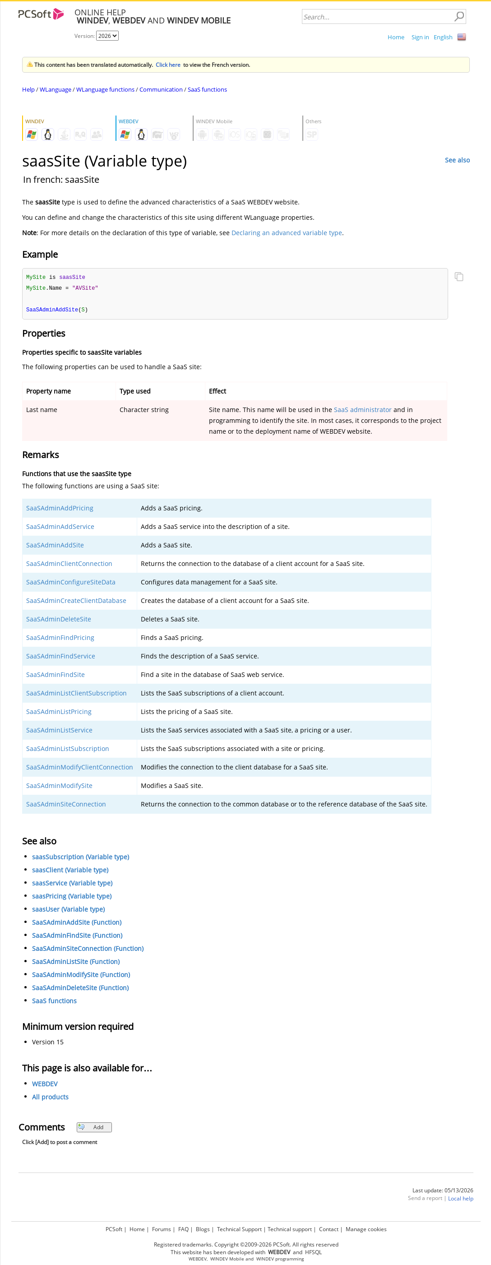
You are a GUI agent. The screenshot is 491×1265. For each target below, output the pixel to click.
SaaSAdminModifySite (59, 787)
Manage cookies (366, 1229)
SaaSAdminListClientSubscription (76, 694)
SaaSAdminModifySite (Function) (81, 976)
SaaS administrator (363, 411)
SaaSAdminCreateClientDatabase (76, 602)
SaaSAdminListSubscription (67, 750)
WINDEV (265, 1259)
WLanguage (55, 89)
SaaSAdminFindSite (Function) (77, 936)
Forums (161, 1229)
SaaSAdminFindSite (55, 676)
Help (28, 89)
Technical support (290, 1229)
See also (457, 160)
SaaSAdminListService (59, 731)
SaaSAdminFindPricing (60, 639)
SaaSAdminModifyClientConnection (79, 768)
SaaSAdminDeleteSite (58, 620)
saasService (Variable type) (72, 884)
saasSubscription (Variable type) (80, 858)
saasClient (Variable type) (70, 871)
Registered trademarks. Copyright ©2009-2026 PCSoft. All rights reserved (246, 1244)
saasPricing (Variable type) (71, 897)
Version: (85, 36)
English (443, 37)
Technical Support (239, 1229)
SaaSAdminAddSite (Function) (76, 923)
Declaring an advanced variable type (287, 232)
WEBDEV (44, 1085)
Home (396, 37)
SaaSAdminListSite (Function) (76, 963)
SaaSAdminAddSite (55, 546)
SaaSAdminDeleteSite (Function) (80, 989)
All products (50, 1098)
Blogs (203, 1229)
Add (90, 1128)
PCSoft (114, 1229)
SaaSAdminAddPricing (59, 509)
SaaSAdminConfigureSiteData (71, 583)
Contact (328, 1229)
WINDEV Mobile (227, 1259)
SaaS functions (207, 89)
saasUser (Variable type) (68, 910)
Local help (460, 1200)
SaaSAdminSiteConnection (66, 805)
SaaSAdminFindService (60, 657)
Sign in (420, 37)
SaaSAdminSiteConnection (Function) (88, 949)
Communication (161, 89)
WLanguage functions (105, 89)
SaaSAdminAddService (60, 528)
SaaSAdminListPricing (59, 713)
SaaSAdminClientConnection (69, 565)
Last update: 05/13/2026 (442, 1191)
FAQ (183, 1229)
